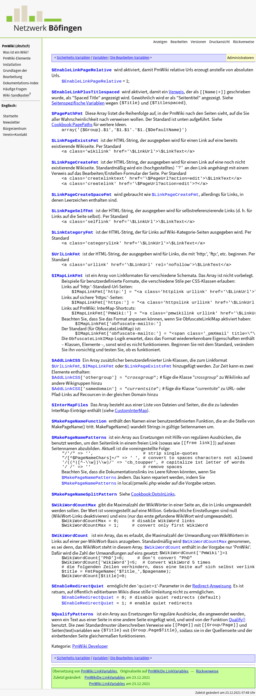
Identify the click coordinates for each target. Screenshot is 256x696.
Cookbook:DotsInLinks (153, 494)
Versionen (198, 41)
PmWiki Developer (90, 646)
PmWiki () (16, 46)
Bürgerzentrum (14, 128)
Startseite (10, 116)
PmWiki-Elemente (16, 58)
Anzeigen (160, 41)
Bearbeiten (179, 41)
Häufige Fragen (15, 89)
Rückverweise (243, 41)
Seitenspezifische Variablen (78, 103)
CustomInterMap (131, 410)
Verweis (176, 92)
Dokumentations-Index (20, 83)
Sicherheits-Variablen (73, 57)
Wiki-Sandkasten (16, 95)
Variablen (100, 57)
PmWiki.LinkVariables (99, 671)
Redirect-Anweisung (211, 586)
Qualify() (237, 619)
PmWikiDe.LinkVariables (168, 671)
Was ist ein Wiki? (15, 52)
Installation (12, 64)
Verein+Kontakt (15, 134)
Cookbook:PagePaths (72, 124)
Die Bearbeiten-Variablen (129, 57)
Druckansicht (219, 41)
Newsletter (11, 122)
